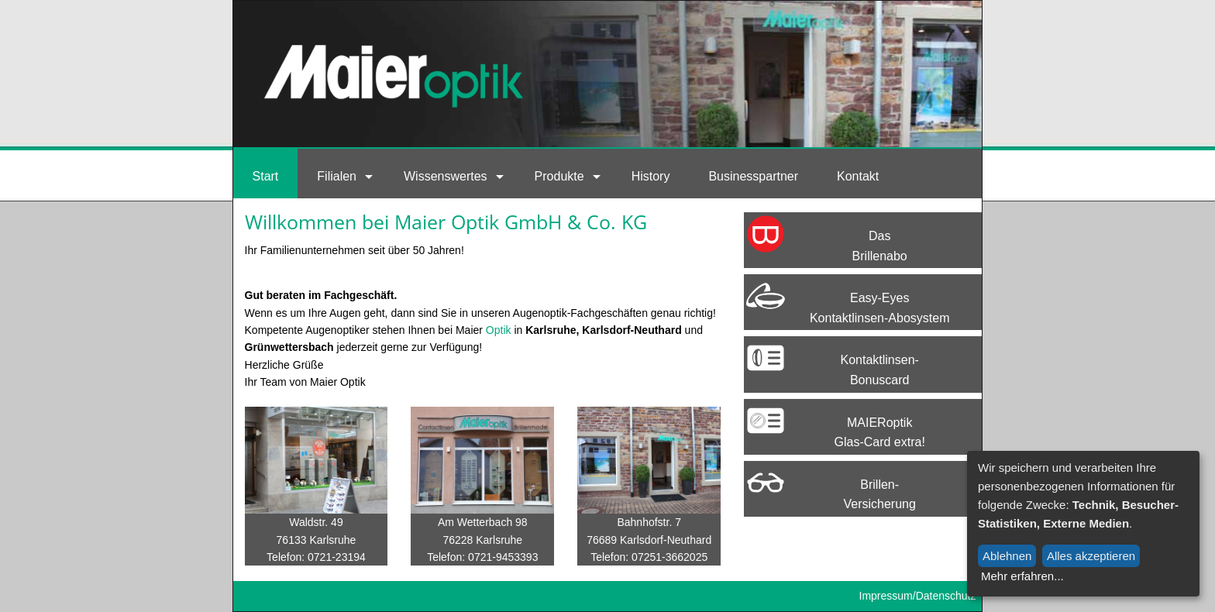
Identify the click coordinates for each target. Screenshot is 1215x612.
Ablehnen (1007, 555)
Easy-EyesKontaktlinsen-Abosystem (880, 308)
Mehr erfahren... (1022, 576)
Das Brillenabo (879, 246)
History (651, 176)
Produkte (559, 176)
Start (266, 176)
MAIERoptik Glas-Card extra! (880, 432)
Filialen (336, 176)
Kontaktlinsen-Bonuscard (879, 370)
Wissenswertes (445, 176)
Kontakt (858, 176)
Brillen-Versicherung (879, 494)
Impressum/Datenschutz (917, 596)
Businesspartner (753, 176)
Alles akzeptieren (1091, 555)
